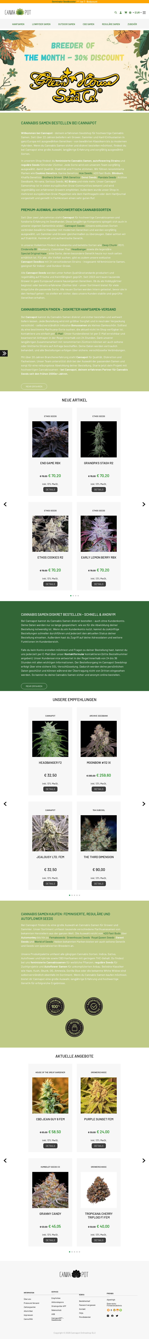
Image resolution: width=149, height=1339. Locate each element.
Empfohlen (56, 1298)
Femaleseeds (57, 952)
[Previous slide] (5, 504)
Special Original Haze (34, 268)
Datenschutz (56, 1310)
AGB (53, 1314)
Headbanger (78, 264)
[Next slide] (143, 504)
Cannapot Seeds (75, 241)
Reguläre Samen (111, 24)
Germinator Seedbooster (64, 1)
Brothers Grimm (52, 192)
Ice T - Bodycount (88, 1)
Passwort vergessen (87, 1305)
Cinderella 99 (29, 264)
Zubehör (132, 24)
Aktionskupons (57, 1302)
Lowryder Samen (41, 24)
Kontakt (82, 1309)
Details (50, 489)
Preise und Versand (31, 1303)
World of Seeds (44, 956)
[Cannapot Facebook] (112, 1316)
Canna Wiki (28, 1319)
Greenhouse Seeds (78, 952)
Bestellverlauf (84, 1301)
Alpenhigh (111, 1300)
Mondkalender (85, 1317)
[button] (70, 595)
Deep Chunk (109, 260)
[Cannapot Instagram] (108, 1316)
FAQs (81, 1313)
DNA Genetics (71, 192)
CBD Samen (88, 24)
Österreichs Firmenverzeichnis (114, 1304)
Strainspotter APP (58, 1306)
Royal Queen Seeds (102, 952)
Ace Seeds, (86, 188)
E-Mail (59, 348)
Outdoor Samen (66, 24)
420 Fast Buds (112, 948)
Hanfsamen (18, 24)
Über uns (27, 1299)
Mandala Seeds (107, 192)
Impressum (28, 1315)
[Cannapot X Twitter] (117, 1316)
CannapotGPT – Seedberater (57, 1319)
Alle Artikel (28, 1311)
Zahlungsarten (30, 1307)
